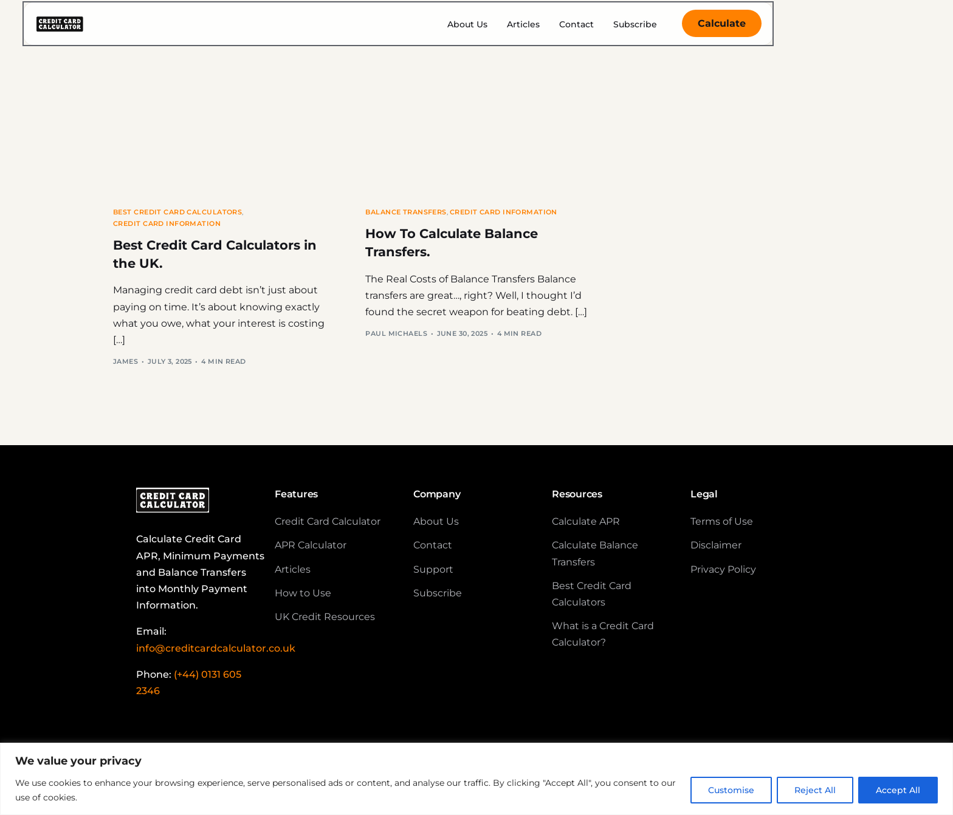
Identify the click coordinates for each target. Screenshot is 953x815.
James (125, 365)
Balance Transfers (405, 212)
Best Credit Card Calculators (177, 212)
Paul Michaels (396, 337)
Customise (731, 790)
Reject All (815, 790)
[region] (476, 779)
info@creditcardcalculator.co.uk (215, 652)
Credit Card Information (167, 223)
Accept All (898, 790)
